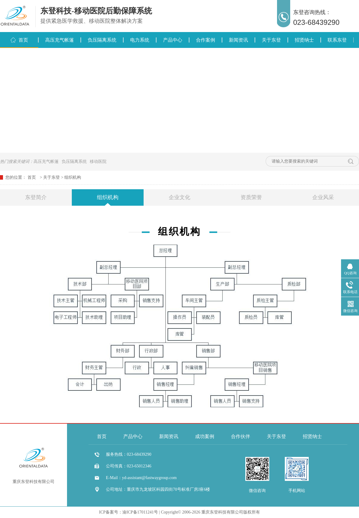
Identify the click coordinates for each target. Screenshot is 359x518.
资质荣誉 (251, 197)
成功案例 (204, 436)
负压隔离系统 (102, 40)
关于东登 (271, 40)
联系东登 (337, 40)
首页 (23, 40)
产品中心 (172, 40)
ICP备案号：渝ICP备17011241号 (128, 512)
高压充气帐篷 (59, 40)
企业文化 (179, 197)
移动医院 (98, 161)
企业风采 (323, 197)
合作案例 (205, 40)
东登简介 (36, 197)
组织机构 (72, 177)
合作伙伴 (240, 436)
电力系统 (139, 40)
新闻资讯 (238, 40)
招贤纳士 (304, 40)
